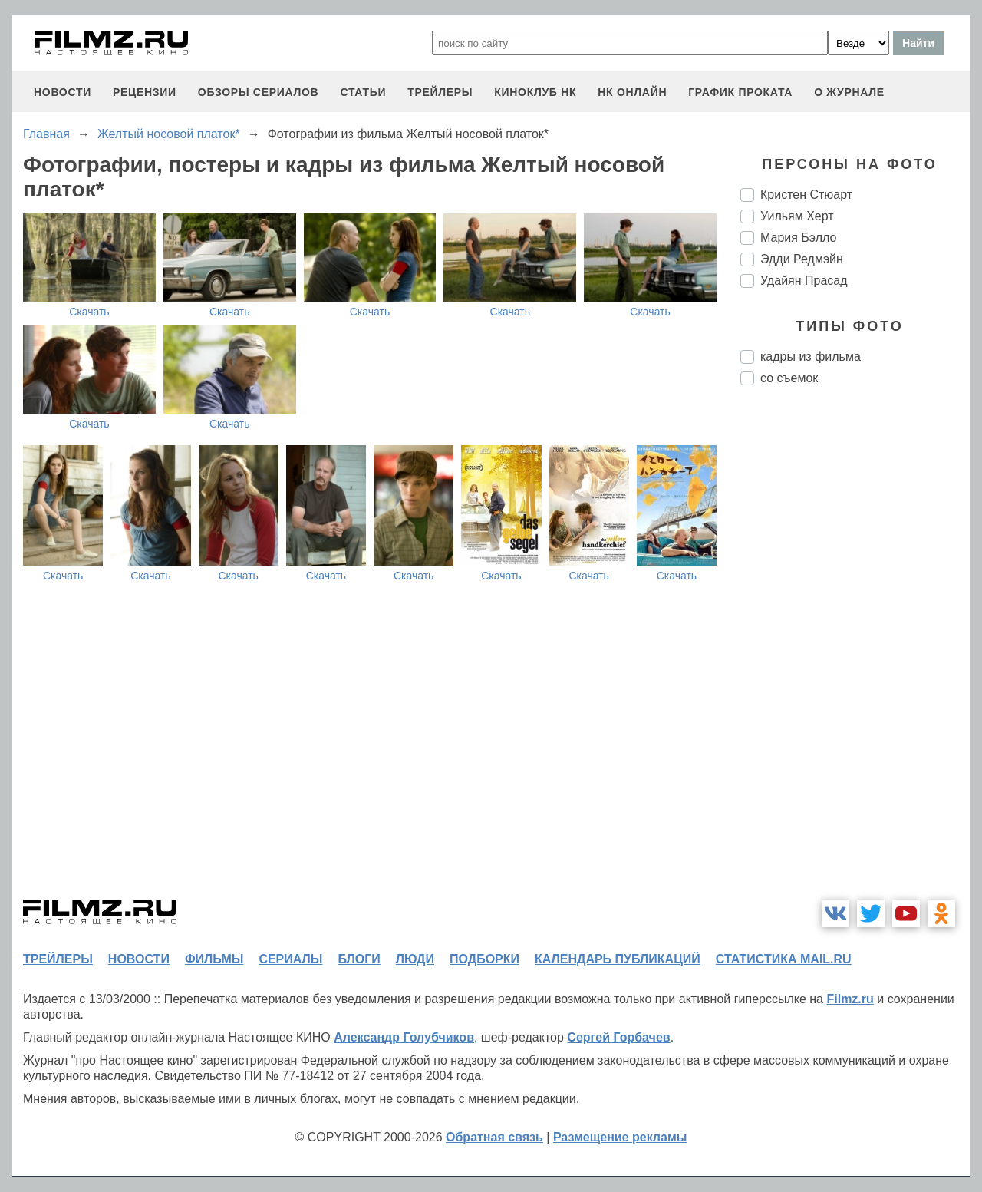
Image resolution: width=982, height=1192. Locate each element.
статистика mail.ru (784, 959)
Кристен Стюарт (806, 194)
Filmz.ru (849, 998)
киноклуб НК (535, 92)
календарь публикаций (617, 959)
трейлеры (440, 92)
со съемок (789, 378)
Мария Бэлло (798, 237)
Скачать (89, 311)
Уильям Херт (797, 216)
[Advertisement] (855, 654)
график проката (740, 92)
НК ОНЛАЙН (632, 92)
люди (415, 959)
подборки (484, 959)
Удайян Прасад (804, 280)
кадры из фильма (810, 356)
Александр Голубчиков (404, 1037)
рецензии (144, 92)
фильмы (214, 959)
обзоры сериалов (258, 92)
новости (62, 92)
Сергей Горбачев (618, 1037)
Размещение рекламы (620, 1137)
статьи (363, 92)
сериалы (290, 959)
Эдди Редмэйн (801, 259)
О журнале (849, 92)
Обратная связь (494, 1137)
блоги (359, 959)
